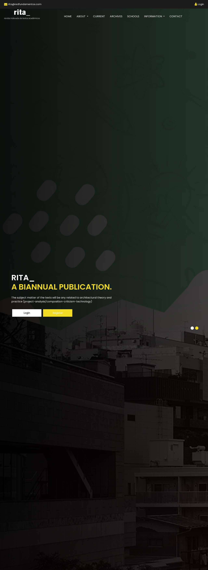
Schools (133, 16)
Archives (116, 16)
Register (57, 313)
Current (99, 16)
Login (27, 313)
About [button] (81, 16)
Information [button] (153, 16)
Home (69, 16)
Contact (175, 16)
